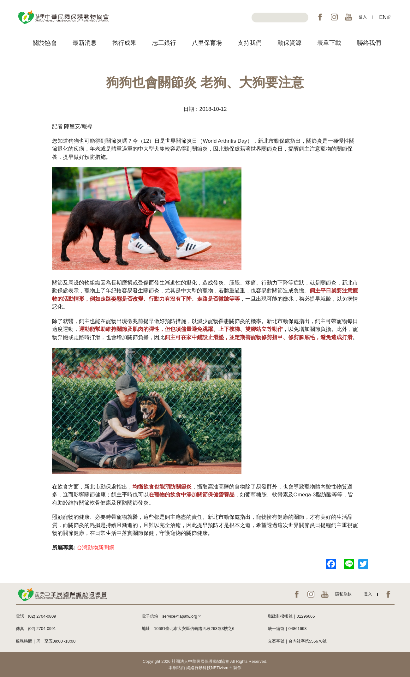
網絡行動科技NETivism (209, 667)
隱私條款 (343, 594)
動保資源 (289, 42)
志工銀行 (164, 42)
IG (334, 17)
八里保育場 (207, 42)
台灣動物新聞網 (95, 548)
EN (384, 17)
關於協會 (45, 42)
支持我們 (250, 42)
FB (320, 17)
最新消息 (85, 42)
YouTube (348, 17)
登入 (363, 17)
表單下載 (329, 42)
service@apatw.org (181, 616)
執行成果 (124, 42)
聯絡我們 (369, 42)
